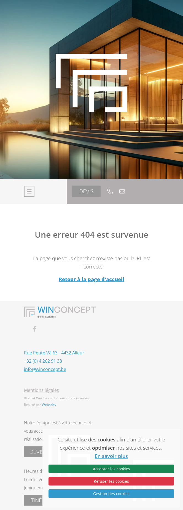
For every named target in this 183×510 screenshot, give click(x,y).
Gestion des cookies (111, 493)
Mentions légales (41, 390)
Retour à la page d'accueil (91, 279)
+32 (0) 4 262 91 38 (43, 361)
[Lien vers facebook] (48, 329)
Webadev (49, 404)
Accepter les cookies (111, 468)
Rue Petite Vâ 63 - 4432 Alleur (54, 353)
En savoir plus (111, 456)
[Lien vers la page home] (91, 89)
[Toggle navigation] (29, 192)
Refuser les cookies (111, 481)
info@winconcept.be (45, 369)
